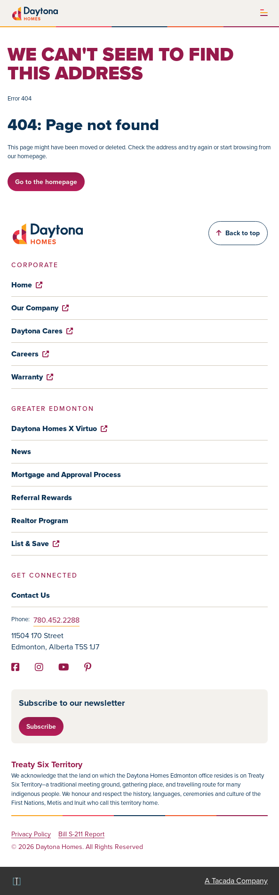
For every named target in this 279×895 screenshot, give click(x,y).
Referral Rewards (41, 497)
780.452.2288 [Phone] (56, 620)
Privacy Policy (31, 834)
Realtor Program (39, 520)
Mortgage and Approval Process (66, 474)
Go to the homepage (46, 181)
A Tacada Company (236, 880)
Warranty (32, 376)
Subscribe (41, 726)
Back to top (238, 233)
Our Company (40, 307)
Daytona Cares (42, 330)
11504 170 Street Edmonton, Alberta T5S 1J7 (55, 641)
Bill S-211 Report (81, 834)
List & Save (35, 543)
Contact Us (30, 595)
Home (26, 284)
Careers (30, 353)
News (21, 451)
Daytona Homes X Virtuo (59, 428)
